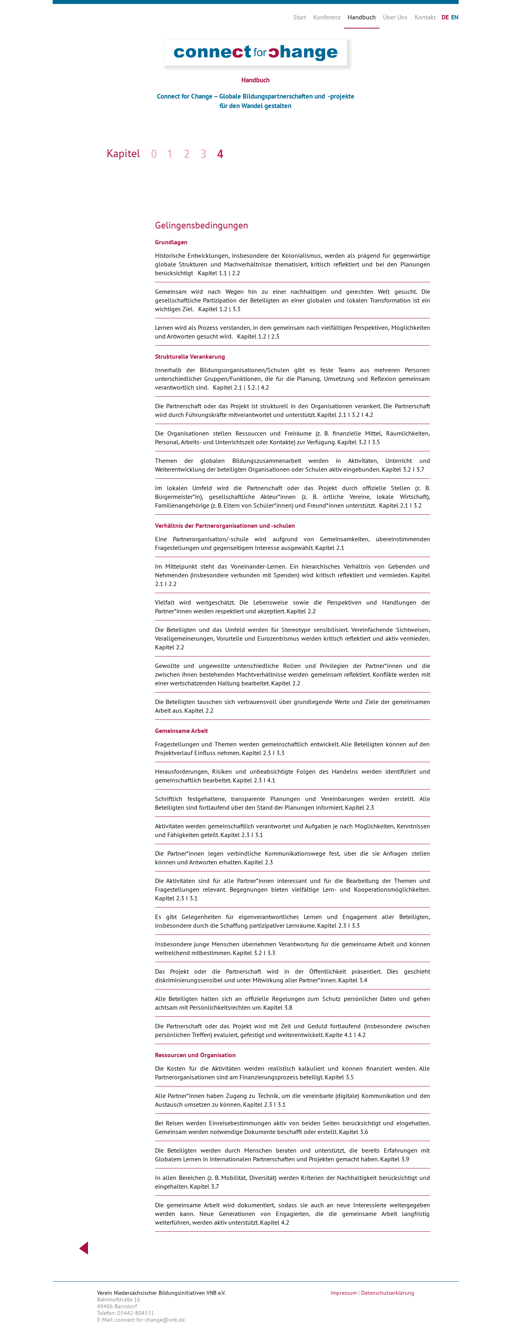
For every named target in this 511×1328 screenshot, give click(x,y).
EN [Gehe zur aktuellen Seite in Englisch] (455, 17)
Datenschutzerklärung (387, 1292)
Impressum (344, 1292)
